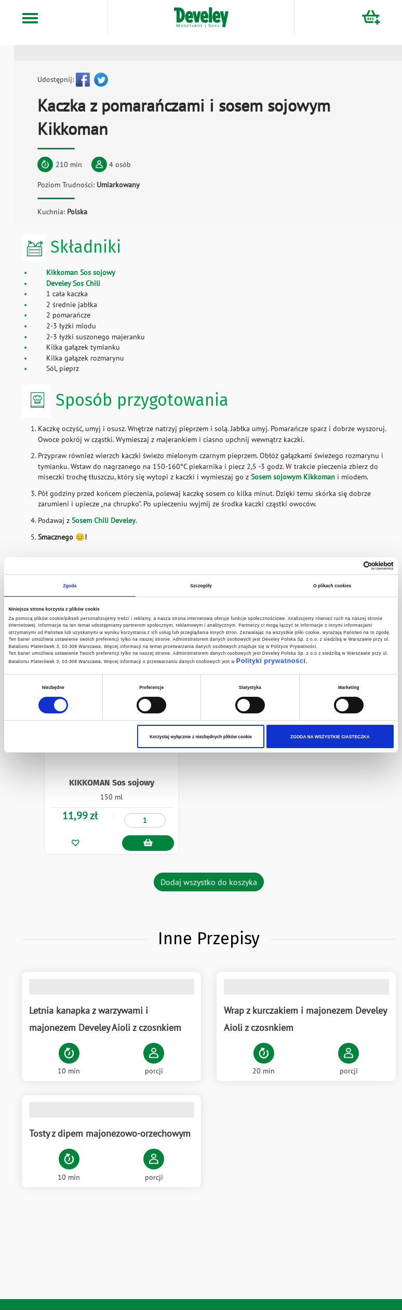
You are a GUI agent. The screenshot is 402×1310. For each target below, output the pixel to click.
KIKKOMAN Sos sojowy (111, 781)
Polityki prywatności (271, 661)
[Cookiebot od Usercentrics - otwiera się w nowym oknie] (348, 565)
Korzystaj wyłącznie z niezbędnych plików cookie (201, 736)
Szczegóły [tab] (201, 585)
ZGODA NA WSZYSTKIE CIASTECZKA (329, 736)
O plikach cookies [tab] (332, 585)
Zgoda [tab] (69, 585)
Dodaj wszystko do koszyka (208, 880)
